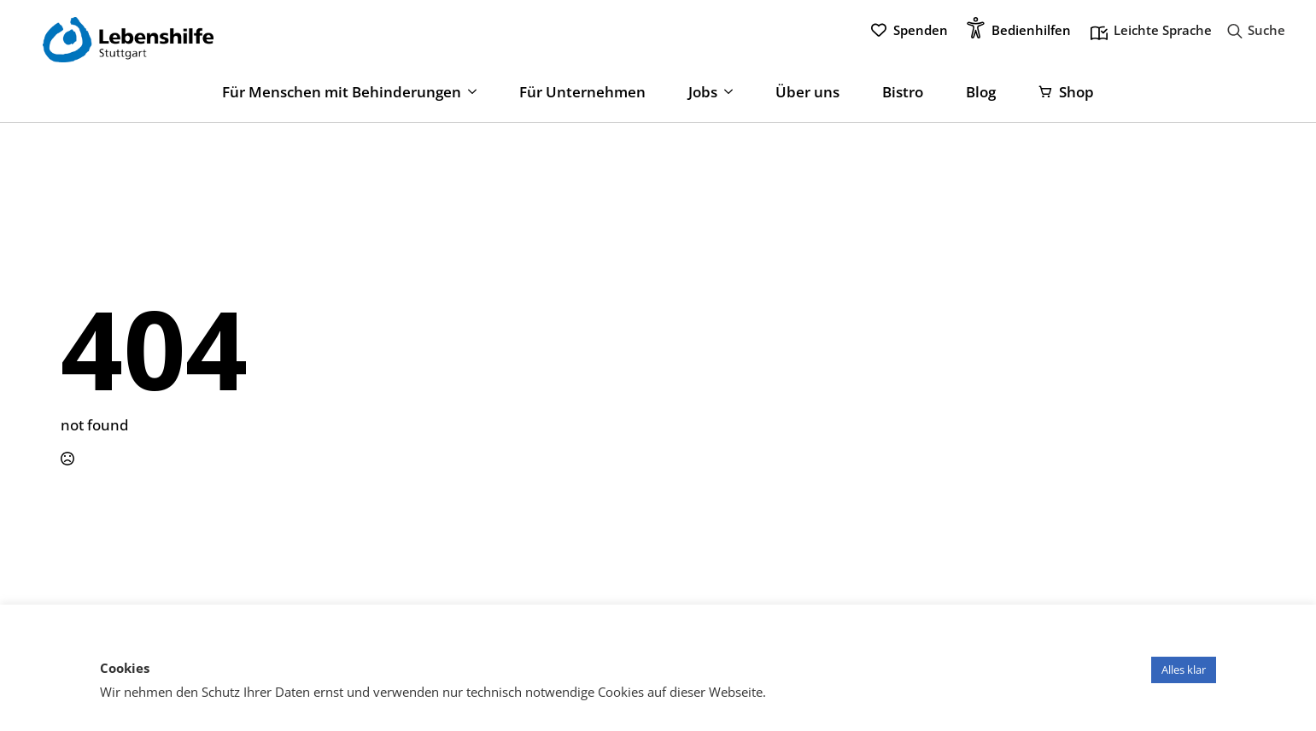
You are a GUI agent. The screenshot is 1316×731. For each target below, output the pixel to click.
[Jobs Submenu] (725, 93)
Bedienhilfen (1031, 29)
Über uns (807, 93)
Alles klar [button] (1183, 669)
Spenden (920, 29)
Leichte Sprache (1151, 31)
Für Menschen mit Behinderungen (341, 93)
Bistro (902, 93)
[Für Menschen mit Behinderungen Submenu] (469, 93)
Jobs (702, 93)
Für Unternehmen (582, 93)
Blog (981, 93)
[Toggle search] (1251, 31)
